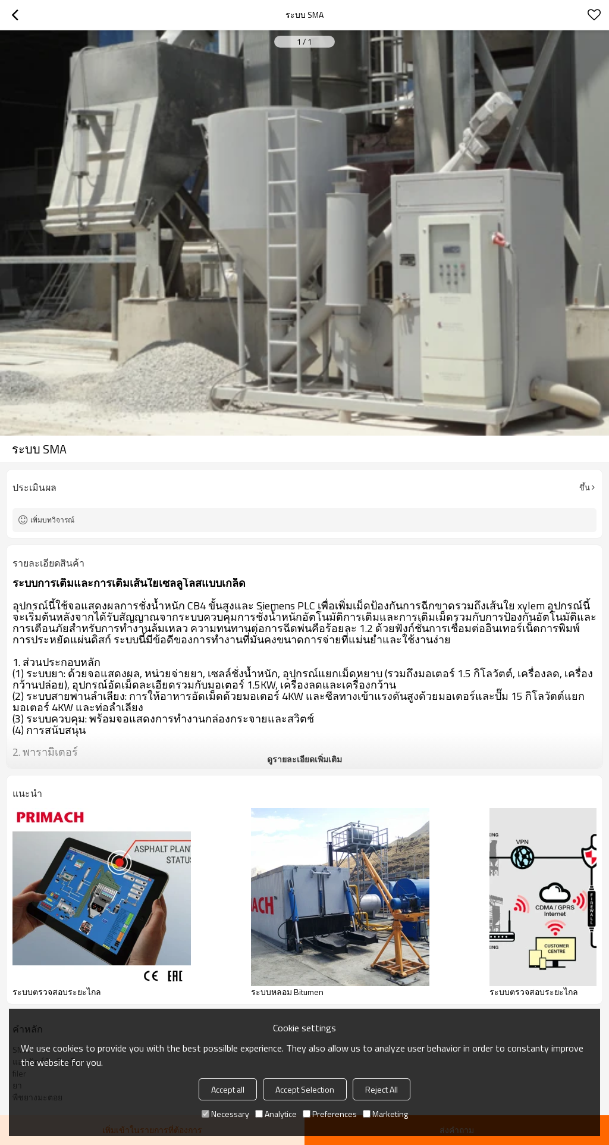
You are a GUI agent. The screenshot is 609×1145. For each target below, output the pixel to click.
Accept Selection (304, 1089)
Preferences (330, 1114)
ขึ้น (584, 487)
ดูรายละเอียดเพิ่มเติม (304, 759)
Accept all (227, 1089)
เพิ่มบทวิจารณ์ (52, 519)
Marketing (385, 1114)
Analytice (276, 1114)
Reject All (381, 1089)
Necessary (225, 1114)
